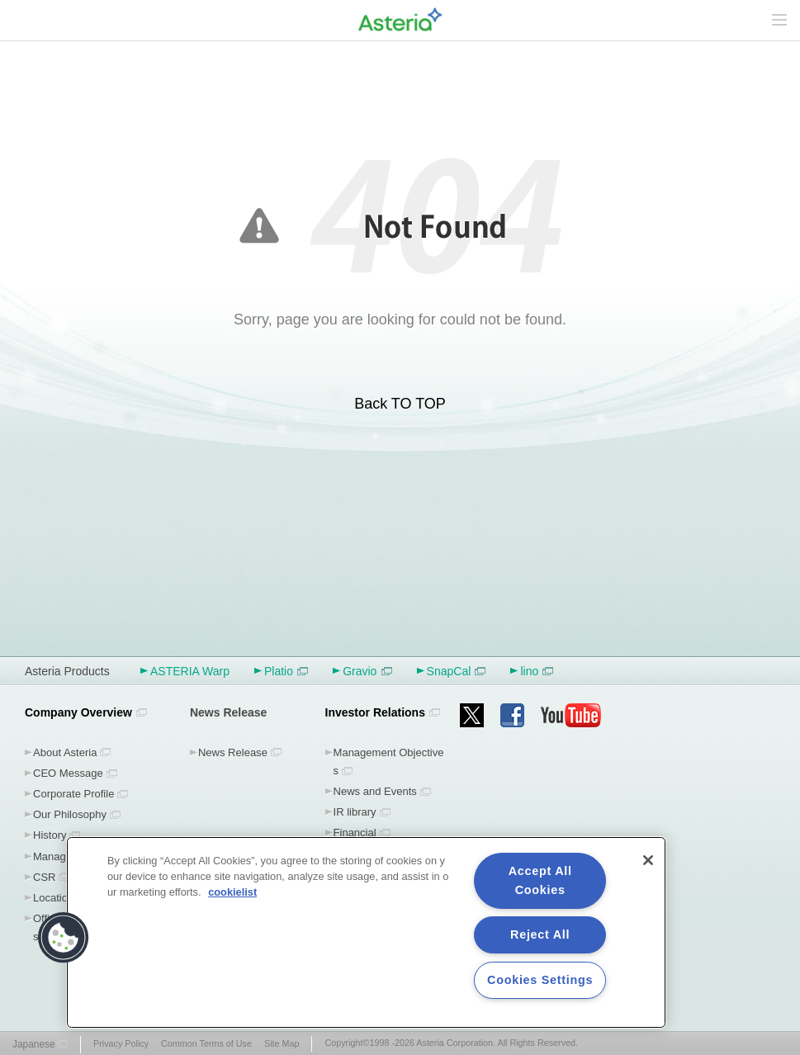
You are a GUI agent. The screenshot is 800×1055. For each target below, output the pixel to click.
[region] (366, 932)
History (50, 835)
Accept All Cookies (540, 880)
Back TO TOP (400, 403)
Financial (355, 832)
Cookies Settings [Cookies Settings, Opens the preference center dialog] (540, 979)
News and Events (375, 791)
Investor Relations (375, 712)
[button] (63, 937)
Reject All (540, 934)
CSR (44, 877)
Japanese (33, 1044)
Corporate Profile (73, 794)
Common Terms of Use (206, 1043)
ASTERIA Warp (190, 671)
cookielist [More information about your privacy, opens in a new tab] (232, 892)
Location (53, 898)
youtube (571, 715)
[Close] (648, 860)
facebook (512, 715)
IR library (355, 812)
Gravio (367, 671)
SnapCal (456, 671)
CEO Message (68, 773)
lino (536, 671)
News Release (232, 752)
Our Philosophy (70, 814)
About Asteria (65, 752)
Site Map (281, 1043)
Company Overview (78, 712)
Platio (286, 671)
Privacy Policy (121, 1043)
